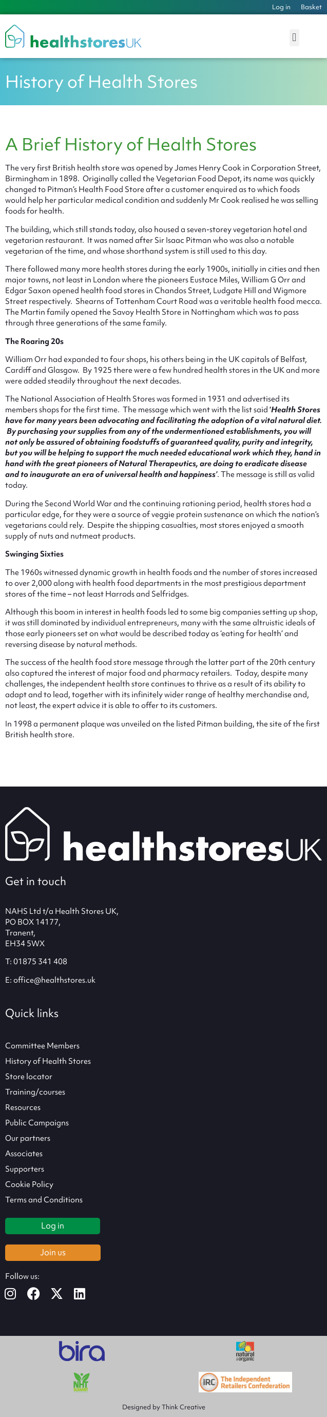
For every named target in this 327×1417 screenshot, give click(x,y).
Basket (311, 7)
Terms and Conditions (44, 1200)
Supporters (24, 1169)
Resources (23, 1107)
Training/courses (35, 1092)
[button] (294, 37)
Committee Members (42, 1046)
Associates (24, 1153)
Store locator (28, 1076)
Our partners (27, 1138)
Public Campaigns (37, 1123)
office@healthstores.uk (54, 980)
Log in (281, 7)
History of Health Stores (48, 1061)
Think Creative (183, 1407)
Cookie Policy (29, 1184)
